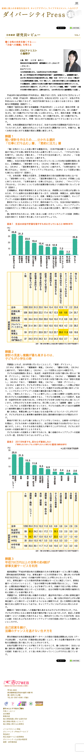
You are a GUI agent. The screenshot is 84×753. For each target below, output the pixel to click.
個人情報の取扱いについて (13, 721)
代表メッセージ (9, 711)
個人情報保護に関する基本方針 (15, 719)
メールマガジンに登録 (11, 729)
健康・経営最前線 (10, 742)
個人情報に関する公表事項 (13, 724)
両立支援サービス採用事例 (13, 737)
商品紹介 (6, 734)
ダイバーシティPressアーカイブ (15, 732)
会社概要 (6, 714)
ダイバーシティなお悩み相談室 (15, 739)
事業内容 (6, 716)
